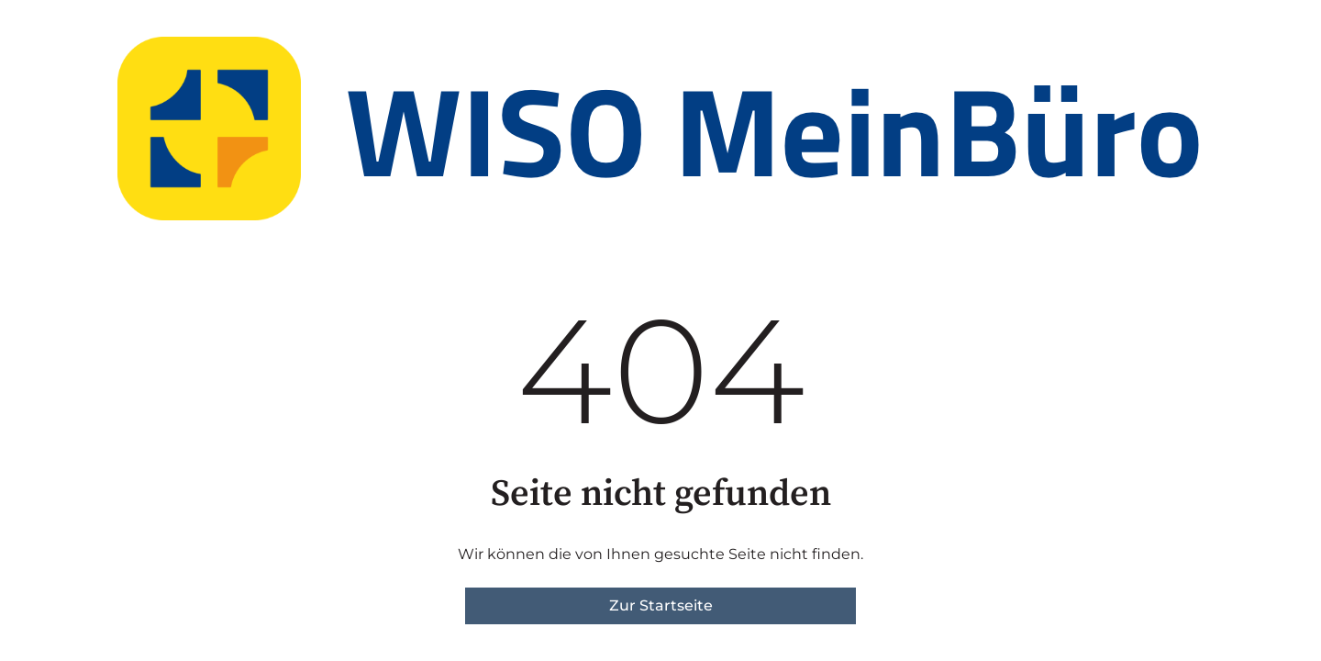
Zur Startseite (661, 605)
